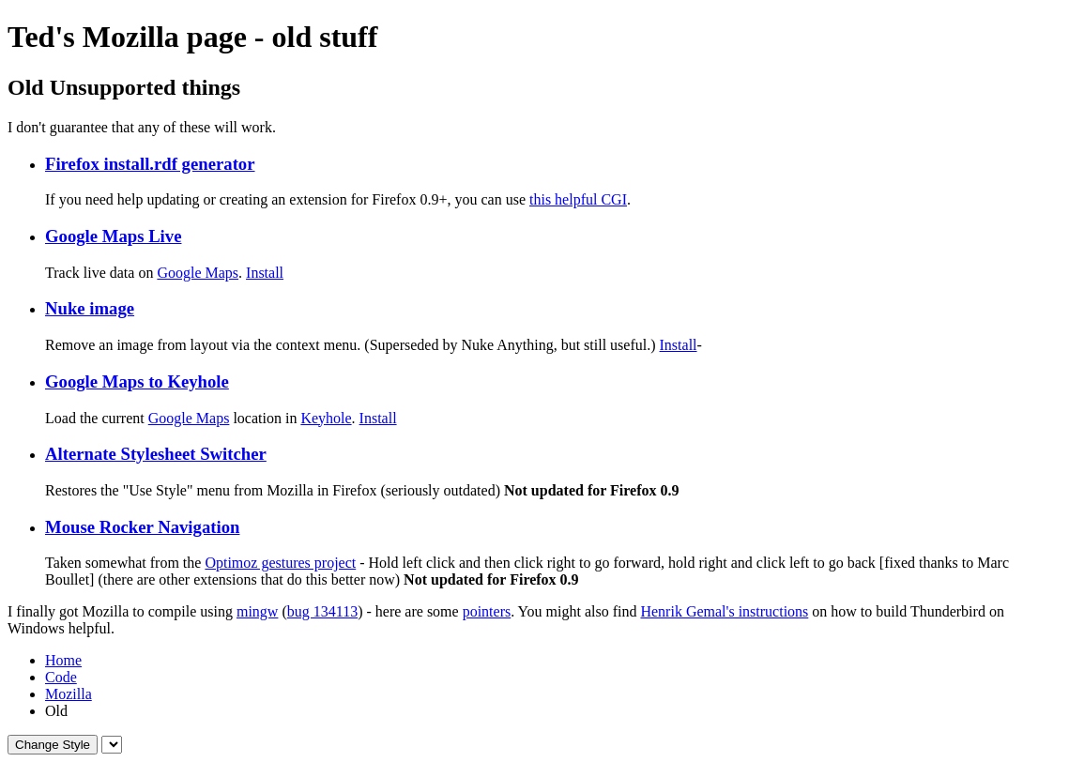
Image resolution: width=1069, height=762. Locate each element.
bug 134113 (322, 611)
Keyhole (325, 418)
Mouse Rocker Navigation (142, 527)
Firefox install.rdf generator (150, 164)
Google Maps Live (113, 236)
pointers (487, 611)
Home (63, 660)
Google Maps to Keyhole (137, 381)
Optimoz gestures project (280, 563)
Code (61, 677)
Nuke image (89, 308)
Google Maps (197, 273)
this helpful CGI (578, 199)
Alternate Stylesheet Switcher (156, 454)
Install (264, 273)
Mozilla (68, 694)
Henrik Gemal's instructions (724, 611)
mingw (257, 611)
